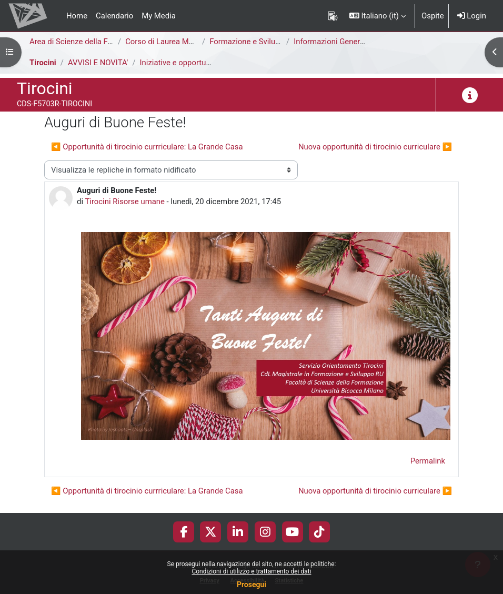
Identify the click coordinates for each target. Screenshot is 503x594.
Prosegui (251, 584)
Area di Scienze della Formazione (87, 41)
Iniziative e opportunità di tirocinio (199, 62)
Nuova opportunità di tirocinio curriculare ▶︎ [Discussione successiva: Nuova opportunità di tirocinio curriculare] (375, 147)
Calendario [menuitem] (114, 16)
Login (471, 16)
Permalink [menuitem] (427, 461)
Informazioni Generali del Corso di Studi (362, 41)
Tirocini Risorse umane (124, 201)
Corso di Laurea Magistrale (172, 41)
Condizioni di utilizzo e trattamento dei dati (251, 571)
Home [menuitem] (76, 16)
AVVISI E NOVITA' (98, 62)
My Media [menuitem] (159, 16)
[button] (378, 16)
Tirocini (42, 62)
